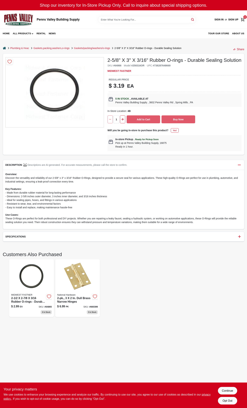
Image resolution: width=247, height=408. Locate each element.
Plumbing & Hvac (19, 48)
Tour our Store (218, 33)
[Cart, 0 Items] (242, 19)
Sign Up (233, 19)
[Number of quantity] (116, 119)
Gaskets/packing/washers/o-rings (92, 48)
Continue (227, 390)
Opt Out (227, 400)
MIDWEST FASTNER (119, 71)
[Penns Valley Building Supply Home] (18, 19)
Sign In (219, 19)
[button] (123, 165)
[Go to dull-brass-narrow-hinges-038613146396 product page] (77, 288)
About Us (238, 33)
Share (238, 49)
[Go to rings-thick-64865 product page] (31, 288)
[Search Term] (147, 19)
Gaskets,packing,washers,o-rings (51, 48)
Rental (41, 33)
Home (6, 33)
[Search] (192, 19)
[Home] (4, 48)
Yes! (175, 130)
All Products (22, 33)
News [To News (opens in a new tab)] (52, 33)
